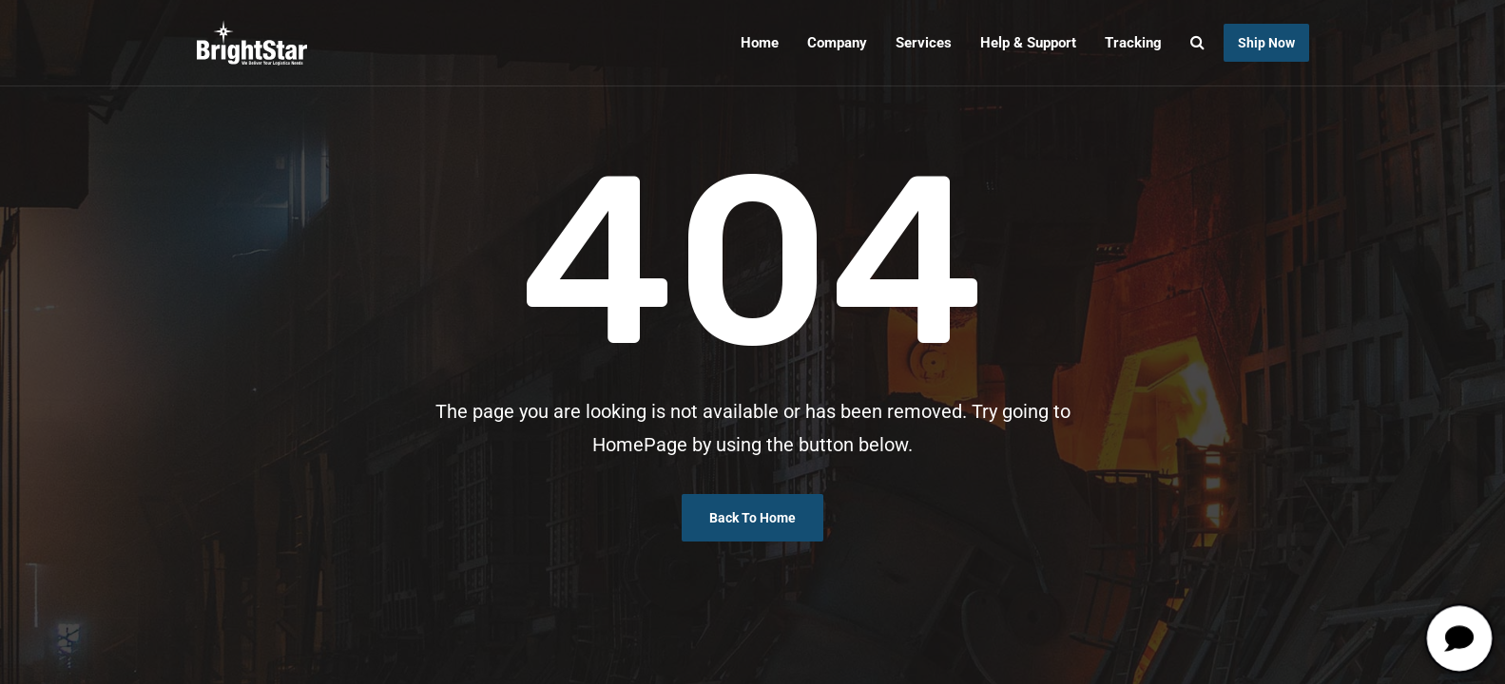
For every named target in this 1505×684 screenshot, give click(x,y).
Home (760, 42)
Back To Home (752, 517)
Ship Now (1266, 42)
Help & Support (1028, 42)
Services (924, 42)
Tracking (1133, 42)
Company (837, 42)
